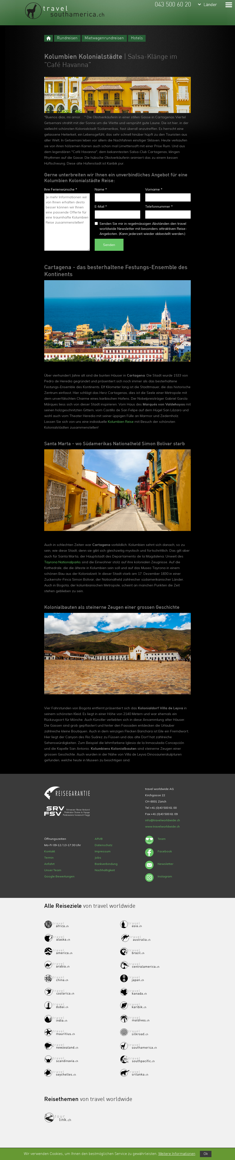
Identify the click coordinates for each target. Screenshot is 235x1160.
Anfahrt (49, 864)
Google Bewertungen (59, 876)
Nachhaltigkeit (105, 870)
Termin (49, 857)
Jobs (98, 857)
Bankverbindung (106, 864)
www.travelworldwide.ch (162, 826)
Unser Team (52, 870)
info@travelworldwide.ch (162, 820)
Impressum (103, 851)
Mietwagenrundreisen (104, 38)
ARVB (99, 839)
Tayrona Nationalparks (62, 562)
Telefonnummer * (159, 206)
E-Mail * (101, 206)
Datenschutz (103, 845)
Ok (206, 1154)
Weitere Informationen (176, 1154)
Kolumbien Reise (121, 421)
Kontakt (49, 851)
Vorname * (153, 189)
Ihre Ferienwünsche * (60, 189)
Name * (101, 189)
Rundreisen (67, 38)
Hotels (137, 38)
